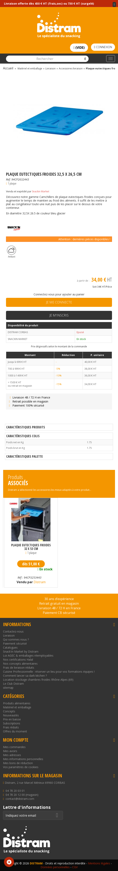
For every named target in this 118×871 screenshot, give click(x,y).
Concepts (9, 711)
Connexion (103, 47)
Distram (39, 582)
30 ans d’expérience (59, 599)
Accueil (8, 68)
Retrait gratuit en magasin (59, 603)
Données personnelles (55, 867)
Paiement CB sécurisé (59, 612)
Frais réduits (11, 727)
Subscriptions (11, 723)
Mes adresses (12, 755)
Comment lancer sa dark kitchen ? (25, 675)
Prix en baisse (12, 719)
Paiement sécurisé (15, 643)
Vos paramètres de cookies (20, 767)
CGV (75, 867)
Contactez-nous (13, 631)
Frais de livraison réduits (18, 667)
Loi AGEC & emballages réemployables (28, 655)
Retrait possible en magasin (28, 401)
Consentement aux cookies (9, 862)
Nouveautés (11, 715)
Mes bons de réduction (18, 763)
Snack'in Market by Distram (20, 651)
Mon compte (15, 740)
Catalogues (10, 647)
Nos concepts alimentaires (20, 663)
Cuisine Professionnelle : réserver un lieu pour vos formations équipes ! (49, 671)
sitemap (8, 687)
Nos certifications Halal (18, 659)
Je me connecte (59, 302)
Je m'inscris (59, 315)
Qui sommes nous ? (16, 639)
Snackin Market (40, 191)
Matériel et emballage (17, 707)
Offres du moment (15, 731)
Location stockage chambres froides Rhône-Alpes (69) (38, 679)
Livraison (9, 635)
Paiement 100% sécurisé (26, 405)
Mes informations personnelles (23, 759)
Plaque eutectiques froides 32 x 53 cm (31, 547)
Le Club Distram (13, 683)
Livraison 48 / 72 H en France (29, 397)
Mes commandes (14, 747)
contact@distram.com (20, 799)
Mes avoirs (10, 751)
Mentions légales (99, 863)
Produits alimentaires (16, 703)
